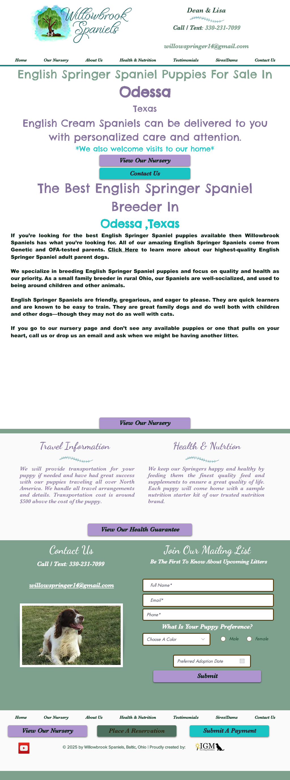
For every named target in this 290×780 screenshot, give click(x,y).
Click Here (123, 250)
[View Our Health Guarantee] (140, 529)
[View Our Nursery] (144, 160)
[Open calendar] (242, 661)
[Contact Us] (144, 173)
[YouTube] (23, 748)
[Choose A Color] (176, 639)
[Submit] (207, 676)
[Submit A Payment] (229, 731)
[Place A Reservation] (136, 731)
